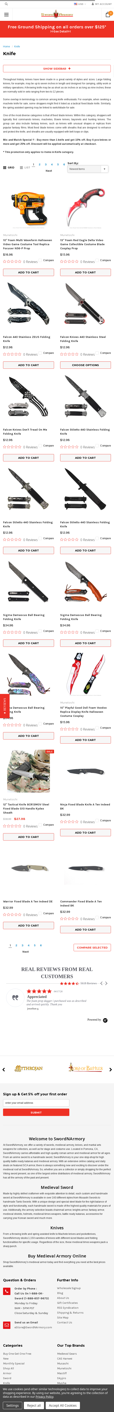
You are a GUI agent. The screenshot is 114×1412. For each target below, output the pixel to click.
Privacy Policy (44, 1397)
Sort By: (73, 163)
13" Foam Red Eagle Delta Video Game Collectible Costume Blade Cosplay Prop (82, 244)
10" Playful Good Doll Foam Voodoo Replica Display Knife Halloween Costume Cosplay (83, 614)
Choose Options (85, 365)
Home (6, 46)
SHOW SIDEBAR (57, 68)
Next (49, 171)
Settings (12, 1405)
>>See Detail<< (60, 31)
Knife (17, 46)
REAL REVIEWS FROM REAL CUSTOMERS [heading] (57, 809)
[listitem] (47, 836)
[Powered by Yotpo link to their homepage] (97, 856)
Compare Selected (92, 784)
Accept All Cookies (63, 1405)
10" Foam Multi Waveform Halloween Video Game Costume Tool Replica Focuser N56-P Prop (27, 244)
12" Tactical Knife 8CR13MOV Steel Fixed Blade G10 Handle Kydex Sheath (26, 678)
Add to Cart (28, 272)
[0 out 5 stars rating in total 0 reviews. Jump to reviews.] (20, 261)
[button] (102, 820)
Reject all (34, 1405)
